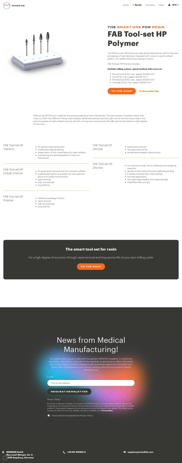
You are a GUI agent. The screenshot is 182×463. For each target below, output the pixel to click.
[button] (5, 458)
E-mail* (50, 376)
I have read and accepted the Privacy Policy (72, 415)
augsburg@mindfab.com (140, 452)
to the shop (121, 91)
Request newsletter (69, 391)
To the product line (149, 91)
